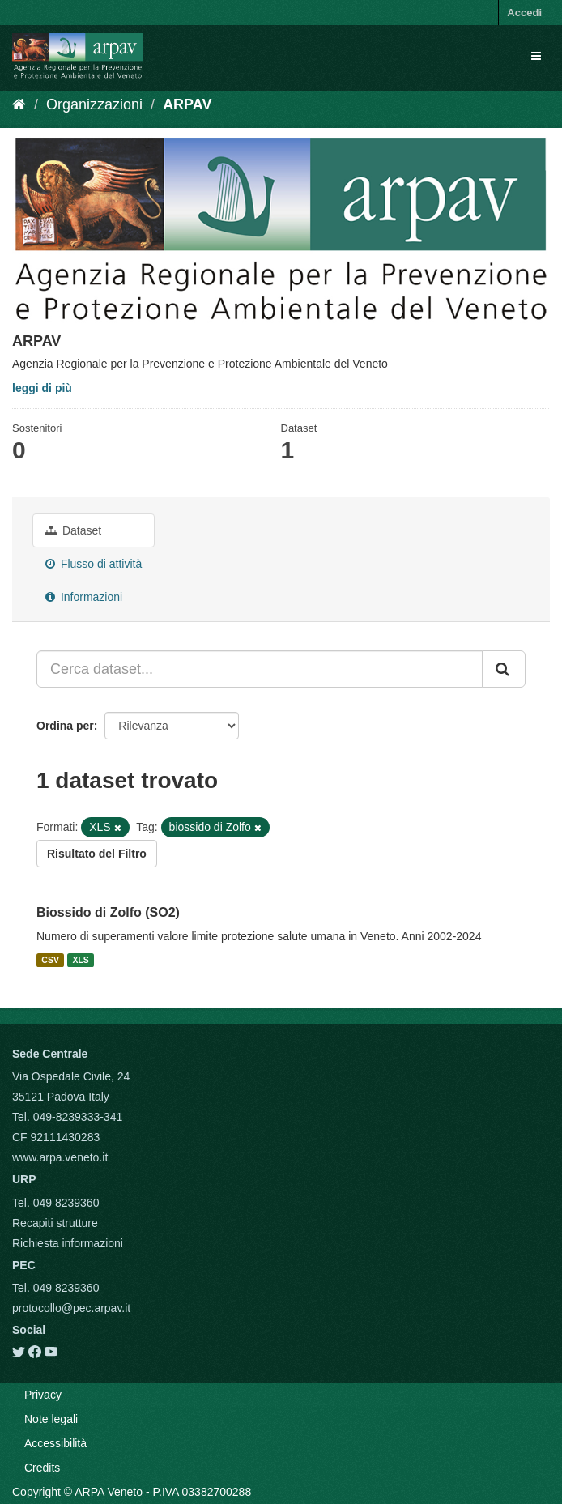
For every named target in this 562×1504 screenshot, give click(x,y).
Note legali (51, 1418)
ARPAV (187, 104)
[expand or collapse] (536, 56)
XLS (80, 960)
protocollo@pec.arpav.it (71, 1308)
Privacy (43, 1394)
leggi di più (42, 387)
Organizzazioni (94, 104)
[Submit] (504, 669)
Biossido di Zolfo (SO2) (108, 912)
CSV (50, 960)
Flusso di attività (93, 563)
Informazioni (83, 596)
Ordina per (65, 725)
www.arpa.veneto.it (60, 1157)
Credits (42, 1467)
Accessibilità (55, 1443)
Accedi (524, 12)
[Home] (19, 104)
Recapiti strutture (55, 1222)
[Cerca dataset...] (259, 669)
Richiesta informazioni (67, 1243)
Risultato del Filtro (97, 853)
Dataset (73, 530)
